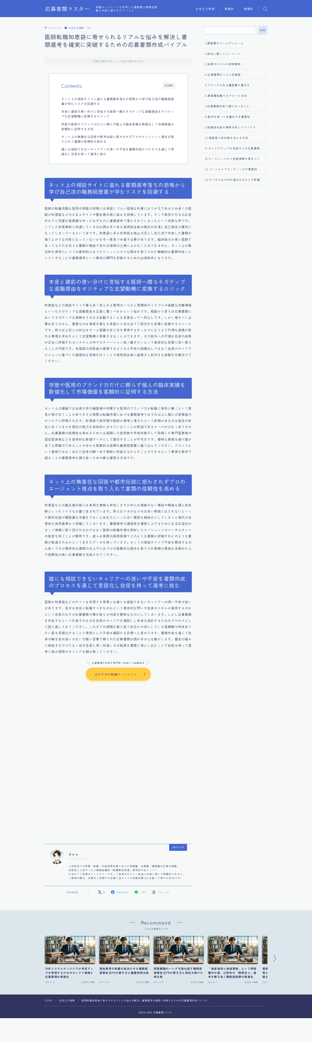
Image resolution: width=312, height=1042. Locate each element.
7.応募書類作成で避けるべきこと (227, 106)
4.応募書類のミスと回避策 (223, 75)
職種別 (249, 9)
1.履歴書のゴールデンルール (224, 43)
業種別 (229, 9)
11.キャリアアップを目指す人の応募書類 (232, 148)
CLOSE (169, 85)
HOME (48, 1000)
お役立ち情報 (205, 9)
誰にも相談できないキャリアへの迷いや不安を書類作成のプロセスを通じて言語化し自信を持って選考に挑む (117, 151)
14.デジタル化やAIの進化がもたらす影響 (232, 180)
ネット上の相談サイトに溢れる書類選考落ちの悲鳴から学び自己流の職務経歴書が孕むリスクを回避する (117, 101)
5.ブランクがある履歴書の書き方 (227, 85)
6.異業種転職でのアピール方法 (226, 96)
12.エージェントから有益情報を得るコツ (232, 159)
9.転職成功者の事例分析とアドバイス (230, 127)
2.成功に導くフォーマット (223, 54)
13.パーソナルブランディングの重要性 (231, 169)
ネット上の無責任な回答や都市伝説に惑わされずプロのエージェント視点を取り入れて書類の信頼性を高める (117, 138)
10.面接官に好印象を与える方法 (226, 138)
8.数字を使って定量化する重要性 (227, 117)
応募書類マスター (67, 9)
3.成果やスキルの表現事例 (223, 64)
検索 (262, 30)
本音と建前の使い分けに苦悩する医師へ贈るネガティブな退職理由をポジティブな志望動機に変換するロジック (117, 113)
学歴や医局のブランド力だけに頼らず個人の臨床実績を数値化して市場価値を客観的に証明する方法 (117, 126)
